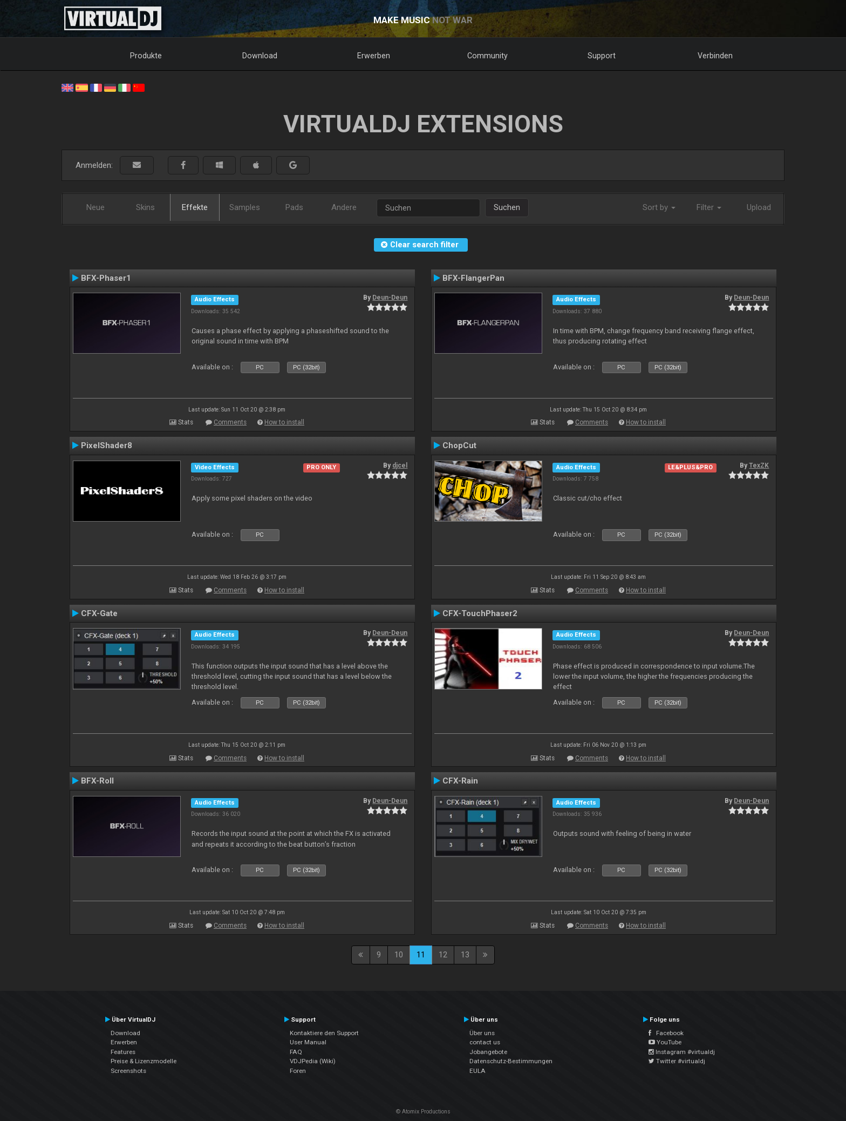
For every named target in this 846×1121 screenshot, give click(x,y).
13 (465, 955)
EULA (477, 1071)
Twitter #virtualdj (677, 1061)
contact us (484, 1042)
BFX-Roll (97, 781)
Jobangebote (488, 1052)
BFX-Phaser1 (106, 278)
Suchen (507, 207)
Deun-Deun (389, 297)
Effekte (195, 207)
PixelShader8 (106, 445)
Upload (759, 207)
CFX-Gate (99, 613)
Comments (230, 422)
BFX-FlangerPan (473, 278)
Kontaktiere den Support (324, 1033)
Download (259, 55)
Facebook (666, 1033)
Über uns (482, 1033)
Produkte (146, 55)
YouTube (665, 1042)
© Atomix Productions (423, 1111)
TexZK (759, 465)
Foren (298, 1071)
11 (421, 955)
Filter (709, 207)
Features (123, 1052)
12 (443, 955)
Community (487, 55)
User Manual (308, 1042)
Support (602, 55)
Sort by (659, 207)
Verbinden (715, 55)
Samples (244, 207)
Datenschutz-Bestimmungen (510, 1061)
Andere (344, 207)
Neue (95, 207)
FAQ (296, 1052)
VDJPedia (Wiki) (313, 1061)
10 (398, 955)
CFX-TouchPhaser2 (479, 613)
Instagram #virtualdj (682, 1052)
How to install (284, 422)
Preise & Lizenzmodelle (143, 1061)
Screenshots (128, 1071)
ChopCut (459, 445)
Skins (145, 207)
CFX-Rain (460, 781)
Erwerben (373, 55)
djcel (399, 465)
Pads (294, 207)
